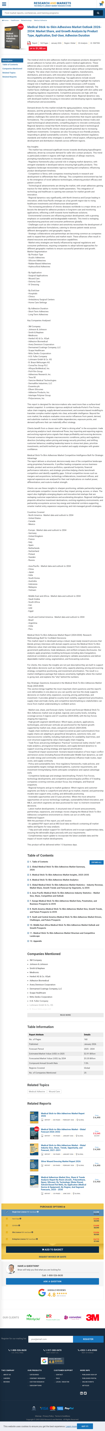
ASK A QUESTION (52, 1281)
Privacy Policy (48, 1416)
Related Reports (9, 77)
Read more (65, 1015)
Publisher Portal (89, 1378)
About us (7, 1375)
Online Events (88, 1382)
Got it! (85, 1426)
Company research (37, 1378)
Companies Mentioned (12, 69)
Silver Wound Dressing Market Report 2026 (61, 1161)
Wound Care (54, 1091)
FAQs (58, 1378)
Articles (85, 1385)
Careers (6, 1378)
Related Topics (8, 73)
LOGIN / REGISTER (62, 1382)
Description (7, 60)
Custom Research (37, 1382)
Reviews (6, 1382)
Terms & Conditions (62, 1416)
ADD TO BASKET (52, 1249)
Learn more (71, 1426)
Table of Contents (10, 64)
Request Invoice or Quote (52, 1257)
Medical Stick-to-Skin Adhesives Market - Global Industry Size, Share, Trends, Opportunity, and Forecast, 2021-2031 (63, 1147)
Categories (34, 1375)
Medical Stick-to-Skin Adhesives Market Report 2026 (62, 1114)
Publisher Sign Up (89, 1375)
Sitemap (38, 1416)
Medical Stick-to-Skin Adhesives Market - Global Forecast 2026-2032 (63, 1130)
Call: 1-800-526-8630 (52, 1275)
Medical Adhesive (37, 1091)
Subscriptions (36, 1385)
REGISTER (88, 1339)
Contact (59, 1375)
